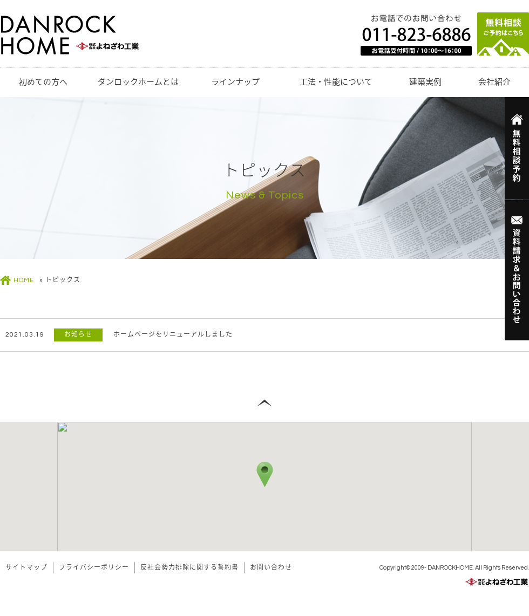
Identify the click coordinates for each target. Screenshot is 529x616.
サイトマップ (26, 567)
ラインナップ (235, 82)
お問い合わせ (271, 567)
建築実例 (425, 82)
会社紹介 (494, 82)
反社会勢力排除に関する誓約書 (189, 567)
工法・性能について (336, 82)
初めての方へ (43, 82)
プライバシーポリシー (94, 567)
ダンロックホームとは (138, 82)
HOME (23, 280)
